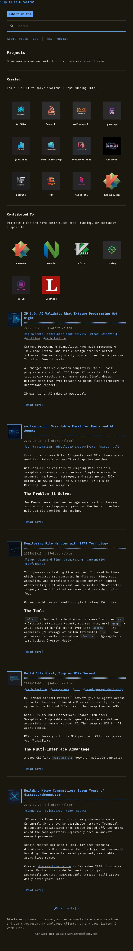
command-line (50, 560)
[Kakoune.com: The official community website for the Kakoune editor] (112, 182)
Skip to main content (17, 2)
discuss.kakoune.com (54, 867)
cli (116, 448)
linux (30, 560)
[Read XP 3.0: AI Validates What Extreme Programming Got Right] (14, 320)
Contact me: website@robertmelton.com (66, 935)
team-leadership (105, 335)
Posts (23, 39)
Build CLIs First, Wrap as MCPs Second (59, 674)
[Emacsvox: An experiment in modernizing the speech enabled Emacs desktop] (112, 147)
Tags (34, 39)
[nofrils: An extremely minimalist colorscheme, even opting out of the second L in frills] (21, 182)
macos (104, 448)
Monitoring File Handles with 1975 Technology (66, 545)
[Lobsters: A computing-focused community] (51, 286)
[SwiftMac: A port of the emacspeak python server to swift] (21, 111)
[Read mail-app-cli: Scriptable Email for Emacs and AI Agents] (14, 433)
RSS (49, 39)
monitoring (74, 560)
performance (35, 565)
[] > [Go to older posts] (66, 909)
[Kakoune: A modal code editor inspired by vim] (21, 251)
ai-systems (34, 335)
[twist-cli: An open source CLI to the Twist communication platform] (82, 182)
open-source (77, 812)
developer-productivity (67, 335)
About (11, 39)
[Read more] (33, 406)
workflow (33, 339)
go (27, 448)
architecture (55, 339)
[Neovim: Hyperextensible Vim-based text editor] (51, 251)
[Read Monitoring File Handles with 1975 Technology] (14, 550)
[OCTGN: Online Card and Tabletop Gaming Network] (21, 286)
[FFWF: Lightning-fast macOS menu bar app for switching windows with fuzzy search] (51, 182)
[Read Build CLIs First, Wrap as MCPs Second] (14, 679)
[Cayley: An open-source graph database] (112, 251)
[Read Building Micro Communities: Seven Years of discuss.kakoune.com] (14, 797)
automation (43, 448)
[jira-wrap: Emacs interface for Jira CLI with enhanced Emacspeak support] (21, 147)
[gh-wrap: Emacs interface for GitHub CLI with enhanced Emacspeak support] (112, 111)
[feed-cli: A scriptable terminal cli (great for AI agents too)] (51, 111)
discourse (54, 812)
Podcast (62, 39)
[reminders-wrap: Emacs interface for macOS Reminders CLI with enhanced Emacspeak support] (82, 147)
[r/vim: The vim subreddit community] (82, 251)
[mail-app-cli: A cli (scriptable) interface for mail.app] (82, 111)
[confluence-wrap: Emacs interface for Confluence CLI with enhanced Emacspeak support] (51, 147)
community (34, 812)
